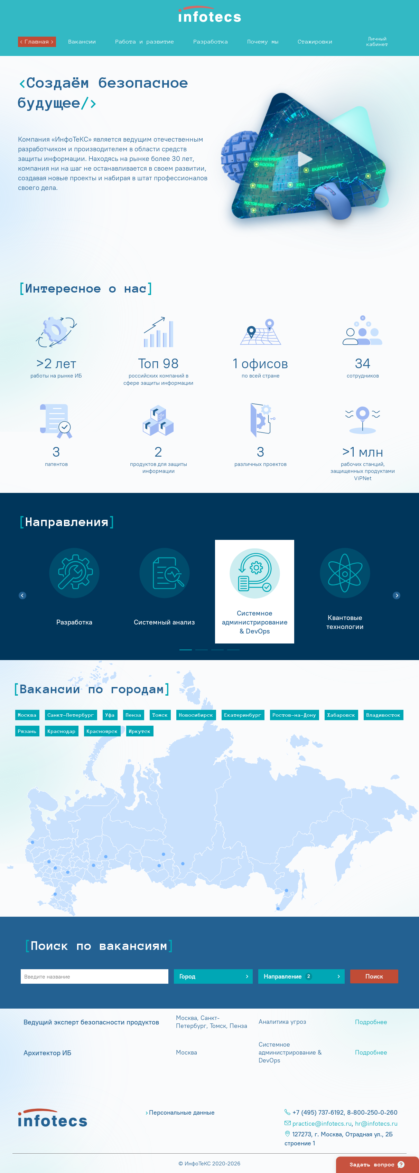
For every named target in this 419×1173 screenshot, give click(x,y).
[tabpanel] (74, 591)
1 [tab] (182, 649)
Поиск (374, 976)
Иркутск (140, 731)
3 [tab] (214, 649)
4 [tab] (230, 649)
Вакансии (82, 41)
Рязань (27, 731)
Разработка (211, 41)
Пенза (133, 715)
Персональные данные (182, 1112)
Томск (160, 715)
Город (192, 976)
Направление (288, 976)
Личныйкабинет (377, 41)
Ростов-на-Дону (294, 715)
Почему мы (263, 41)
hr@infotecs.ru (376, 1123)
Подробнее (371, 1022)
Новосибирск (196, 715)
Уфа (110, 715)
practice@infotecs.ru (322, 1123)
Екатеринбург (243, 715)
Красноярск (102, 731)
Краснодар (62, 731)
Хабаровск (341, 715)
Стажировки (315, 41)
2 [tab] (198, 649)
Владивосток (383, 715)
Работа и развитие (144, 41)
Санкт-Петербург (71, 715)
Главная (37, 41)
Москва (27, 715)
